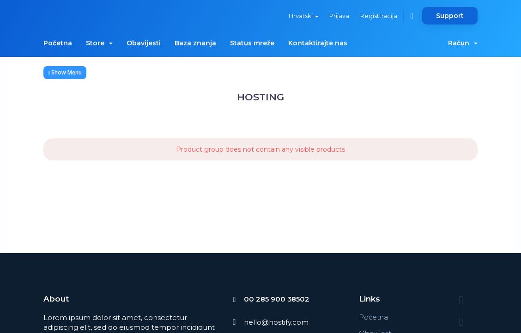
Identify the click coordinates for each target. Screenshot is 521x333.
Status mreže (252, 43)
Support (450, 16)
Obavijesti (144, 43)
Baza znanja (195, 43)
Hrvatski (303, 15)
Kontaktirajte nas (317, 43)
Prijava (339, 15)
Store (99, 43)
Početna (57, 43)
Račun (463, 43)
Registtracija (378, 15)
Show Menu (65, 72)
